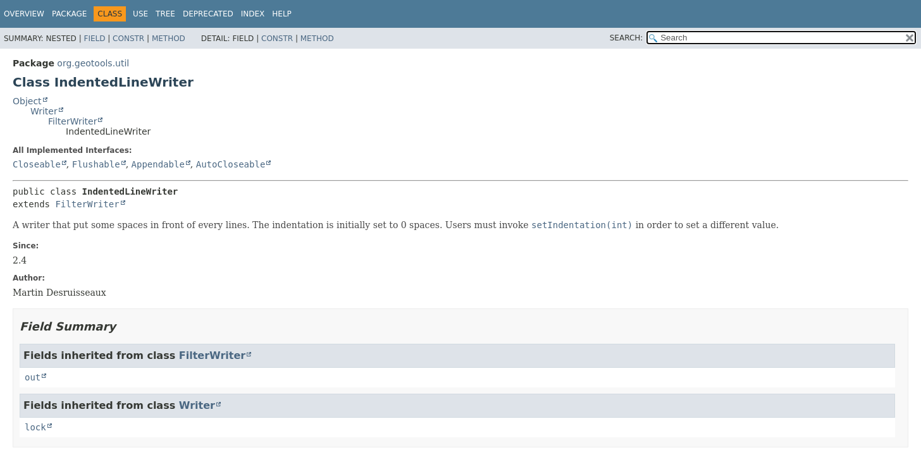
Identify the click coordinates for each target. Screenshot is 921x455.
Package (69, 13)
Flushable (96, 164)
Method (168, 38)
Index (253, 13)
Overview (24, 13)
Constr (128, 38)
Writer (44, 111)
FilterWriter (72, 121)
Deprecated (208, 13)
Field (94, 38)
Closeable (37, 164)
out (32, 377)
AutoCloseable (231, 164)
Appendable (158, 164)
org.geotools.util (93, 63)
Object (27, 101)
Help (282, 13)
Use (140, 13)
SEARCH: (626, 37)
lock (35, 427)
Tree (165, 13)
